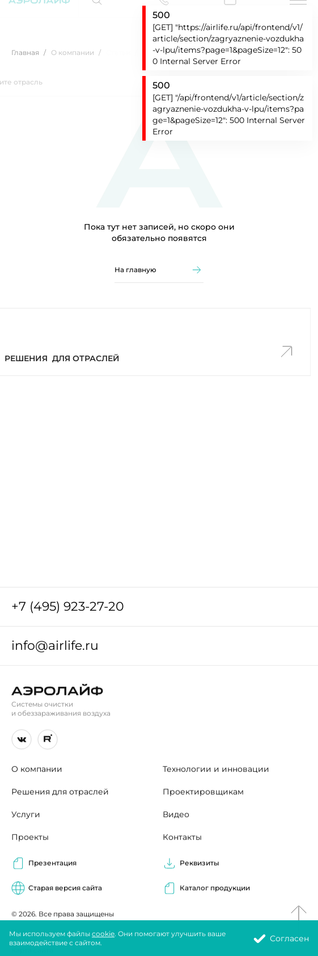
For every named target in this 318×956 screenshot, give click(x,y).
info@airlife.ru (55, 647)
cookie (103, 935)
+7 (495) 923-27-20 (67, 608)
